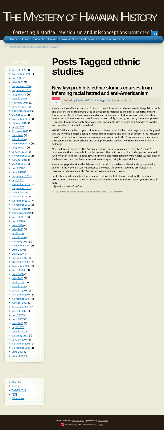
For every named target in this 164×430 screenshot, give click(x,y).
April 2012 (18, 180)
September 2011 (21, 188)
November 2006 (21, 347)
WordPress (18, 398)
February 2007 (20, 335)
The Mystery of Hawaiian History (79, 16)
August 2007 (19, 310)
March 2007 (19, 331)
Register (16, 381)
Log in (15, 385)
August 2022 (19, 69)
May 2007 (17, 323)
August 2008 (19, 270)
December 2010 (21, 200)
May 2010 (17, 229)
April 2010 (18, 233)
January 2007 (19, 339)
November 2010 (21, 204)
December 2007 (21, 294)
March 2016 (19, 139)
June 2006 (18, 351)
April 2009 (18, 253)
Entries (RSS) (71, 424)
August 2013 (19, 163)
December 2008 (21, 261)
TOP (101, 425)
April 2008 (18, 282)
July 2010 (17, 221)
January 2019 (19, 106)
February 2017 (20, 131)
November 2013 (21, 155)
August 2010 (19, 217)
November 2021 (21, 73)
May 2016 (17, 135)
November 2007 (21, 298)
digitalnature (78, 420)
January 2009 (19, 257)
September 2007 (21, 306)
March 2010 (19, 237)
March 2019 (19, 98)
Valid (19, 390)
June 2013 (18, 172)
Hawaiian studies (91, 191)
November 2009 (21, 245)
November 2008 (21, 266)
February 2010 (20, 241)
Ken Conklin (83, 100)
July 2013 (17, 168)
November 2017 (21, 118)
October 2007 (20, 302)
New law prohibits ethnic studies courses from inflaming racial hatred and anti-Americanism (102, 90)
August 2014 (19, 147)
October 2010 (20, 208)
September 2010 (21, 212)
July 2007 (17, 315)
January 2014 (19, 151)
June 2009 (18, 249)
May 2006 (17, 355)
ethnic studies (77, 191)
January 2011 (19, 196)
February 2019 (20, 102)
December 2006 (21, 343)
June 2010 (18, 225)
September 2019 (21, 90)
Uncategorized (102, 100)
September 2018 (21, 110)
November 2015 (21, 143)
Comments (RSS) (89, 424)
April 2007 (18, 327)
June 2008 (18, 274)
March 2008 (19, 286)
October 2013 (20, 159)
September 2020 (21, 86)
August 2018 (19, 114)
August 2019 (19, 94)
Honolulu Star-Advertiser (111, 191)
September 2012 (21, 176)
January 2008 (19, 290)
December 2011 (21, 184)
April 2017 (18, 127)
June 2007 (18, 319)
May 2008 (17, 278)
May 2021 (17, 82)
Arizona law (65, 191)
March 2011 (19, 192)
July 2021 (17, 78)
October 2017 (20, 122)
